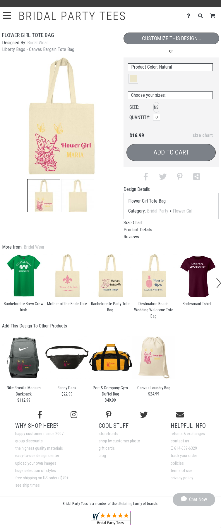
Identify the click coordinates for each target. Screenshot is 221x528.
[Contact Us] (190, 16)
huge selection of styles (35, 470)
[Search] (202, 16)
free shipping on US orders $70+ (41, 478)
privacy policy (182, 478)
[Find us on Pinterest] (109, 414)
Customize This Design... (171, 38)
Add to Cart (171, 152)
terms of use (181, 470)
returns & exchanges (188, 433)
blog (102, 455)
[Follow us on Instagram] (74, 414)
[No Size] (156, 117)
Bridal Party (157, 211)
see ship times (27, 485)
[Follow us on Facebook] (39, 414)
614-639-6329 (184, 448)
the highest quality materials (39, 448)
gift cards (107, 448)
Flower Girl (182, 211)
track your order (184, 455)
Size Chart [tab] (133, 222)
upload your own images (35, 463)
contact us (180, 441)
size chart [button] (203, 135)
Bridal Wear (37, 42)
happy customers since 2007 (39, 433)
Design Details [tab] (137, 189)
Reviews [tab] (131, 237)
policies (177, 463)
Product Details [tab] (138, 229)
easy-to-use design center (37, 455)
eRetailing (124, 503)
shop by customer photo (119, 441)
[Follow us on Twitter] (144, 414)
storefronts (108, 433)
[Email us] (180, 414)
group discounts (29, 441)
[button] (44, 195)
